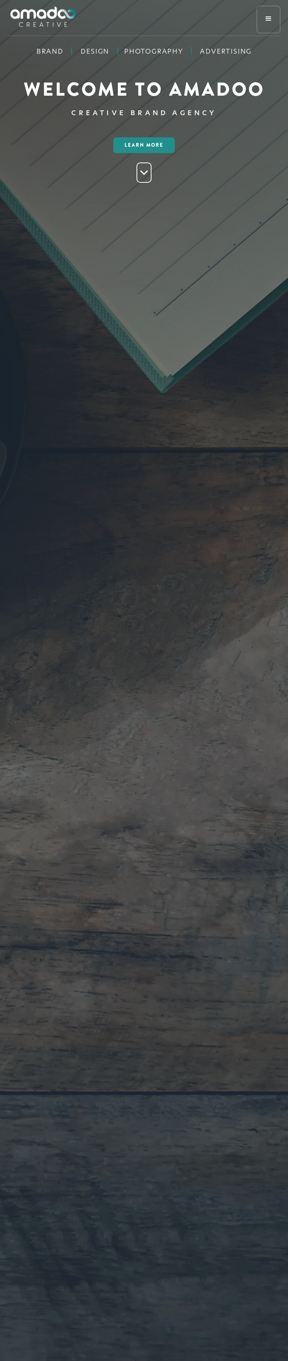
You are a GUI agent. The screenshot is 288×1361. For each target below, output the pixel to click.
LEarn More (144, 145)
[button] (268, 19)
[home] (43, 18)
